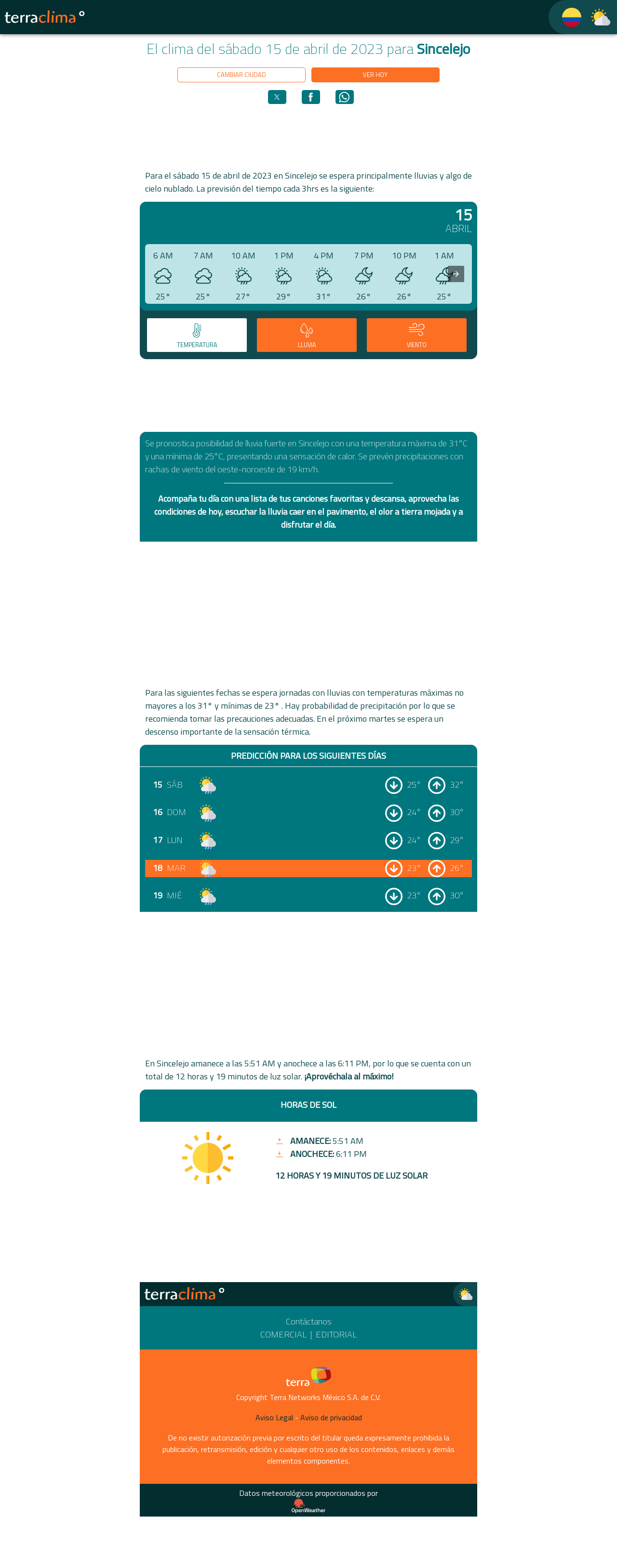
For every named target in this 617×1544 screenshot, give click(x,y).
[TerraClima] (566, 17)
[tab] (197, 335)
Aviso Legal (274, 1417)
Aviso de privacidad (331, 1417)
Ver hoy (375, 74)
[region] (308, 136)
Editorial (336, 1334)
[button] (277, 97)
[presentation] (456, 274)
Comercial (283, 1334)
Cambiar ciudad (241, 74)
